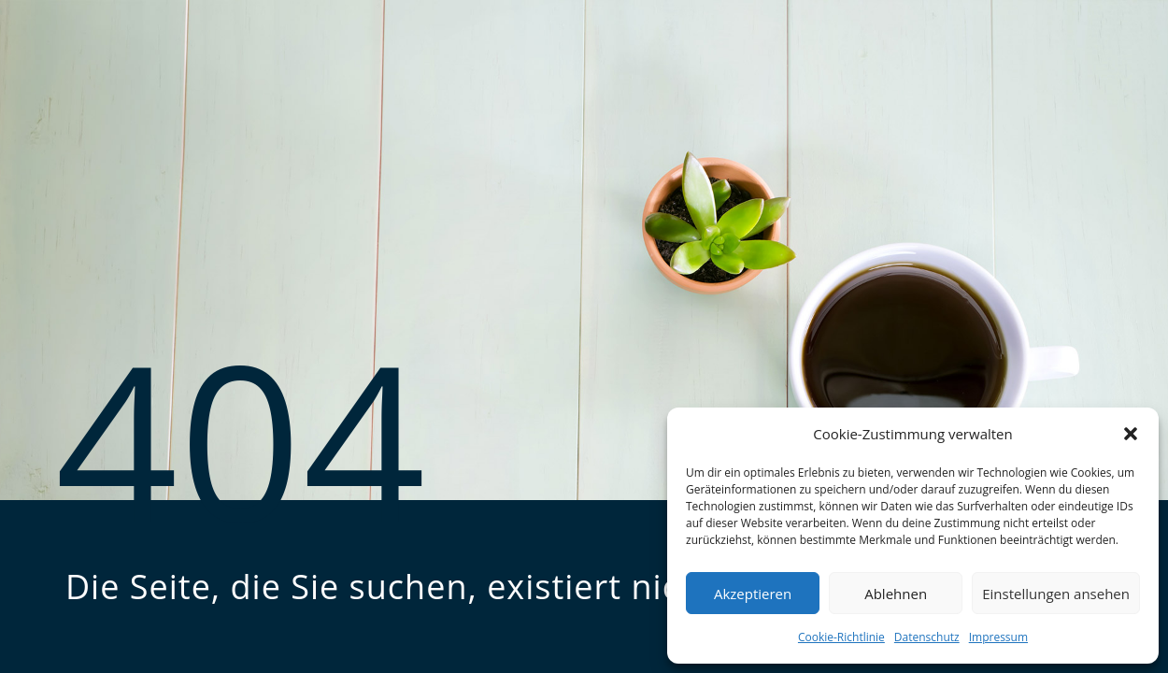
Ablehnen (895, 593)
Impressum (998, 637)
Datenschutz (927, 637)
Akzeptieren (752, 593)
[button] (1130, 433)
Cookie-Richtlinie (841, 637)
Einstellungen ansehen (1056, 593)
